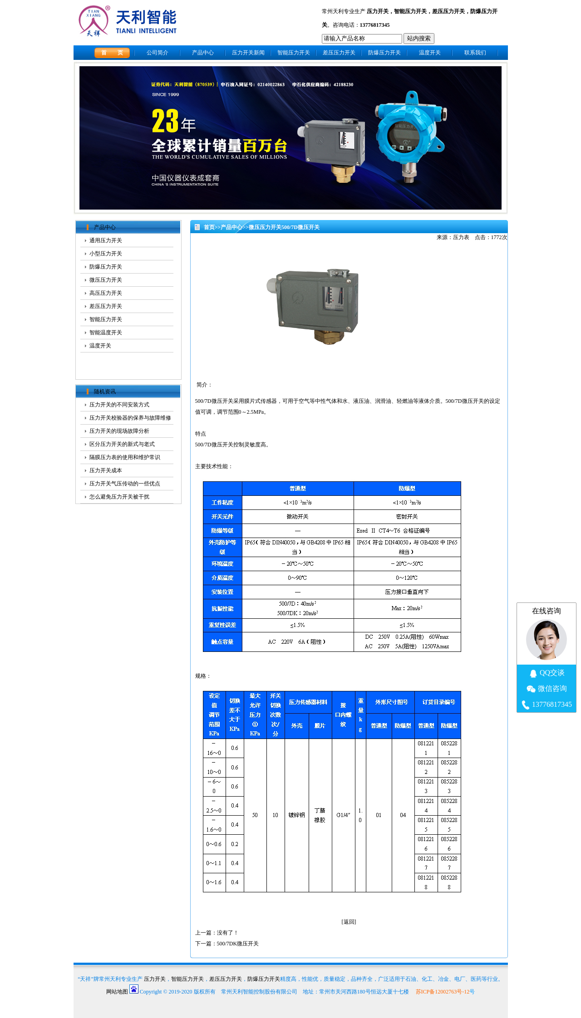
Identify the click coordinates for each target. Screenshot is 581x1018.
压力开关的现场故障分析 (119, 431)
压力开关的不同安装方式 (119, 404)
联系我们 (475, 52)
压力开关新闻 (248, 52)
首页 (209, 227)
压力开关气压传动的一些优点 (124, 483)
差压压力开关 (448, 11)
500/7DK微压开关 (238, 943)
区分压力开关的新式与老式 (122, 444)
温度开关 (430, 52)
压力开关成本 (105, 470)
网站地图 (117, 992)
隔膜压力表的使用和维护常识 (124, 457)
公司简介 (157, 52)
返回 (349, 922)
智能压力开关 (410, 11)
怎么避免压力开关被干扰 (119, 497)
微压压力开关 (265, 227)
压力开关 (378, 11)
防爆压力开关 (384, 52)
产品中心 (203, 52)
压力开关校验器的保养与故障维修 (130, 418)
